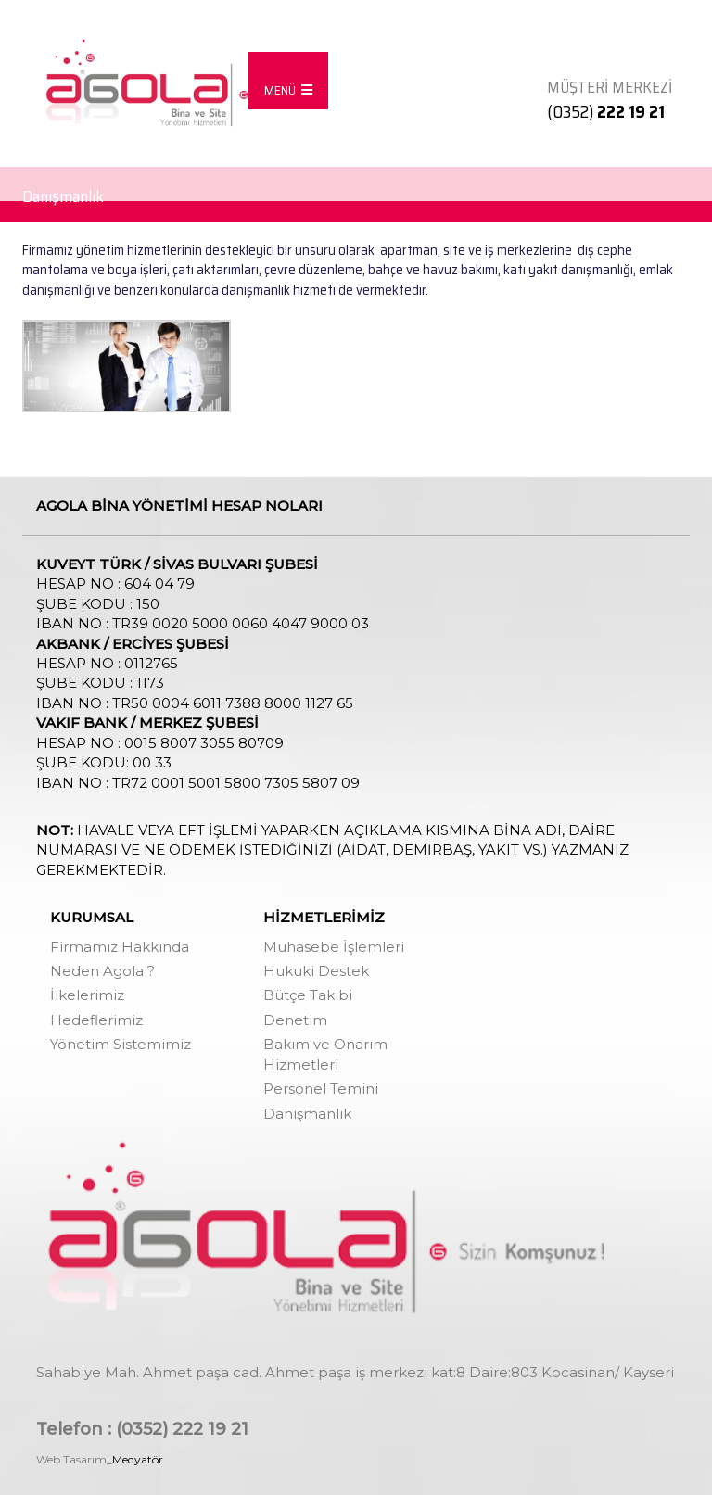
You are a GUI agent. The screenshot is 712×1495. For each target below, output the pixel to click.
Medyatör (137, 1459)
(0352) (606, 111)
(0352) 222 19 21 (182, 1429)
